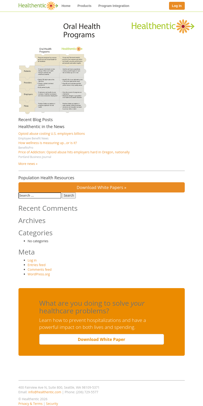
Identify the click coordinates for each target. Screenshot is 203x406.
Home (66, 6)
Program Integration (113, 6)
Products (84, 6)
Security (52, 403)
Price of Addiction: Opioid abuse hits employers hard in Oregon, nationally (74, 152)
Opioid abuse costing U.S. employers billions (51, 133)
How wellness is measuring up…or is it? (47, 143)
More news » (28, 163)
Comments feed (40, 269)
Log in (32, 260)
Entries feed (37, 265)
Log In (177, 6)
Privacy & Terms (30, 403)
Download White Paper (101, 339)
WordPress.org (39, 274)
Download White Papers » (101, 187)
